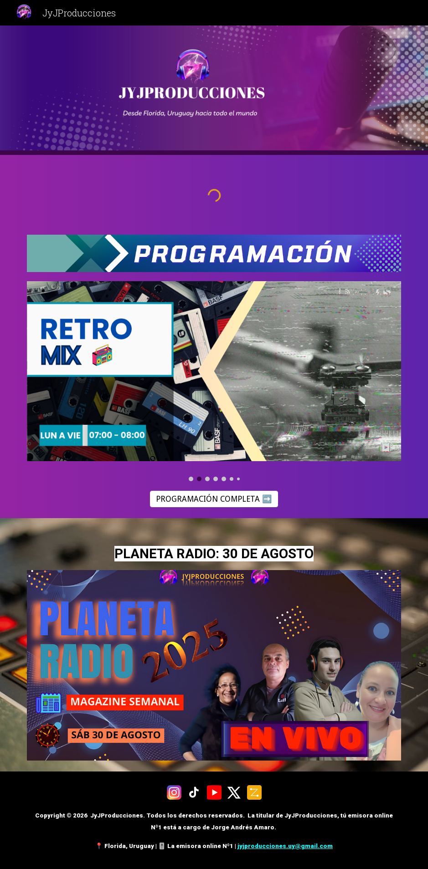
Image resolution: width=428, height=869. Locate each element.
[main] (214, 549)
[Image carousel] (214, 381)
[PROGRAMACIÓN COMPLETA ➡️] (214, 499)
